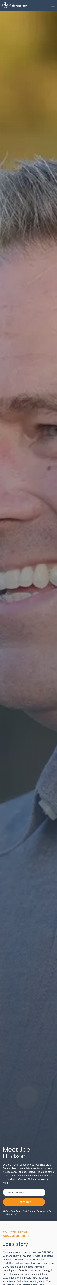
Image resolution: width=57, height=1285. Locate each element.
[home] (14, 5)
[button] (52, 5)
